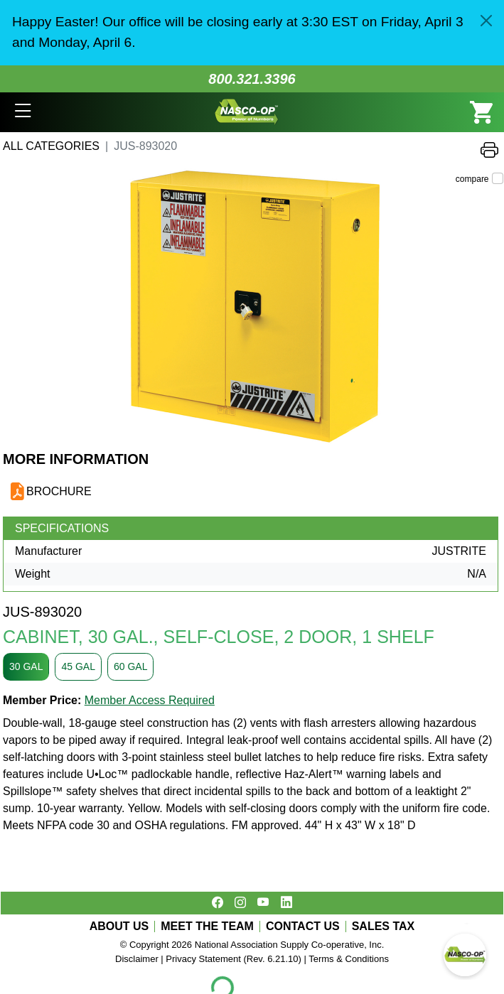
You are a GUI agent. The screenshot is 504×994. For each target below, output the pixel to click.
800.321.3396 (251, 79)
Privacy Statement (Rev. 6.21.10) (233, 959)
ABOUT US (119, 926)
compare (472, 179)
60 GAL (130, 666)
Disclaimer (137, 959)
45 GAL (78, 666)
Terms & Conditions (349, 959)
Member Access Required (150, 700)
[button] (23, 111)
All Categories (51, 146)
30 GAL (26, 666)
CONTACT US (303, 926)
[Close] (486, 20)
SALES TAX (383, 926)
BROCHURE (59, 491)
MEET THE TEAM (207, 926)
